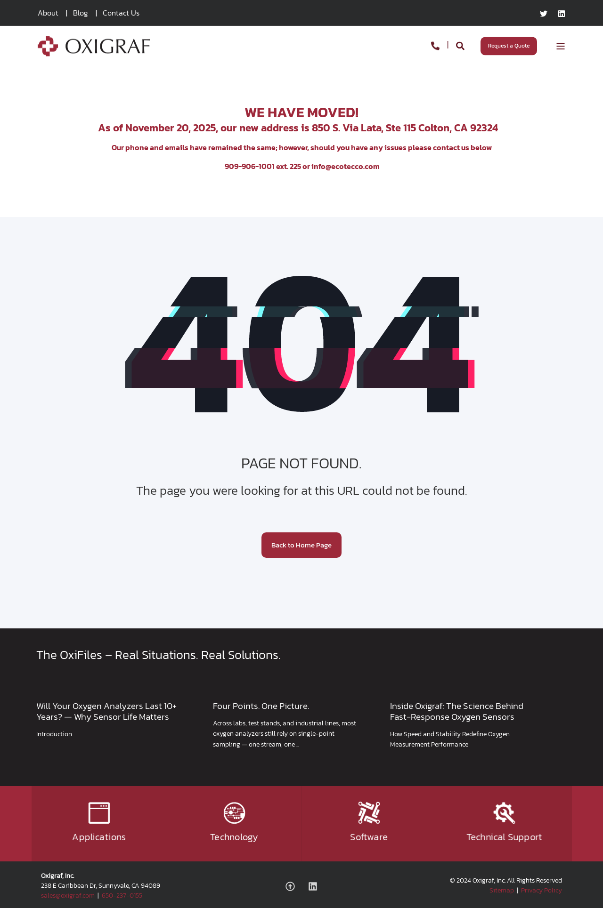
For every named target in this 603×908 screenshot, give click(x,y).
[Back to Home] (94, 50)
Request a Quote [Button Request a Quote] (509, 45)
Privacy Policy (541, 890)
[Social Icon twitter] (546, 13)
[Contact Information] (435, 45)
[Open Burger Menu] (560, 46)
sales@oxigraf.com (68, 895)
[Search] (461, 45)
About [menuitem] (48, 12)
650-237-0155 (122, 895)
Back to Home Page (301, 544)
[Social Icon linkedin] (559, 13)
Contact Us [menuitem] (121, 12)
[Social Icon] (293, 886)
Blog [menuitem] (80, 12)
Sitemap (501, 890)
